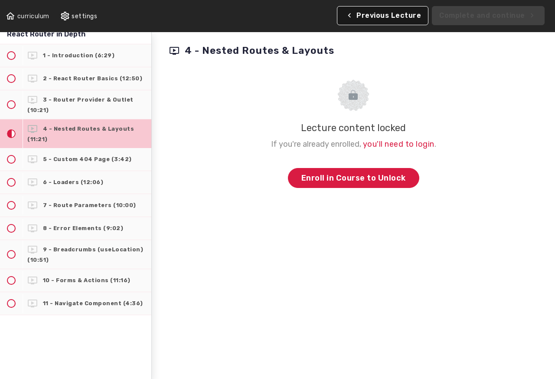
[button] (27, 16)
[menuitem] (79, 16)
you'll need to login (398, 144)
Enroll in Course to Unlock (353, 178)
